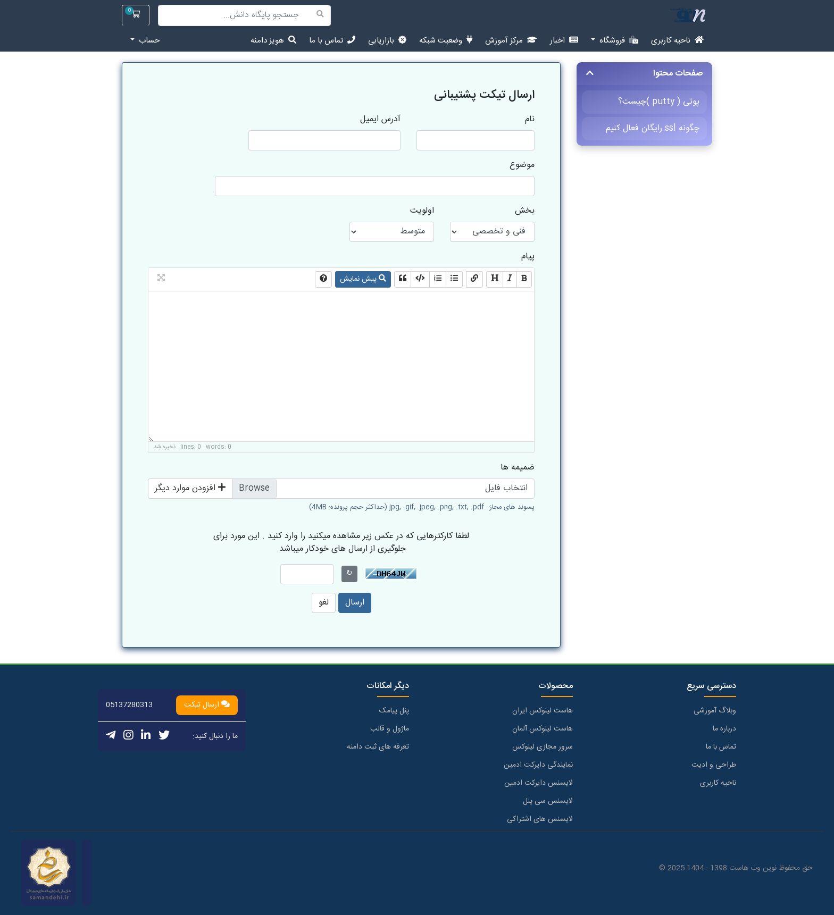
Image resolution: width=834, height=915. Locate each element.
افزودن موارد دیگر (190, 488)
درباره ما (724, 729)
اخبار (564, 40)
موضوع (522, 165)
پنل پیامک (394, 710)
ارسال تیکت (207, 705)
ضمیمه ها (518, 467)
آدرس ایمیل (380, 119)
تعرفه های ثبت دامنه (378, 747)
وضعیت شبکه (445, 40)
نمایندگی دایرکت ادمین (538, 765)
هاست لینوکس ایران (542, 710)
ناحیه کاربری (677, 40)
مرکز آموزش (511, 40)
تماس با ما (332, 40)
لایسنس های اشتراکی (540, 819)
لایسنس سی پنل (548, 801)
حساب (148, 40)
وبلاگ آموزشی (715, 710)
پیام (528, 256)
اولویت (422, 211)
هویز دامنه (273, 40)
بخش (525, 211)
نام (530, 119)
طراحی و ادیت (713, 765)
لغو (324, 602)
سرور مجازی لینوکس (542, 747)
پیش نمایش (363, 279)
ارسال (354, 602)
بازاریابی (387, 40)
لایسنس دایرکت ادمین (538, 783)
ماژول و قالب (389, 729)
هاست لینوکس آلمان (542, 729)
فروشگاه (617, 40)
